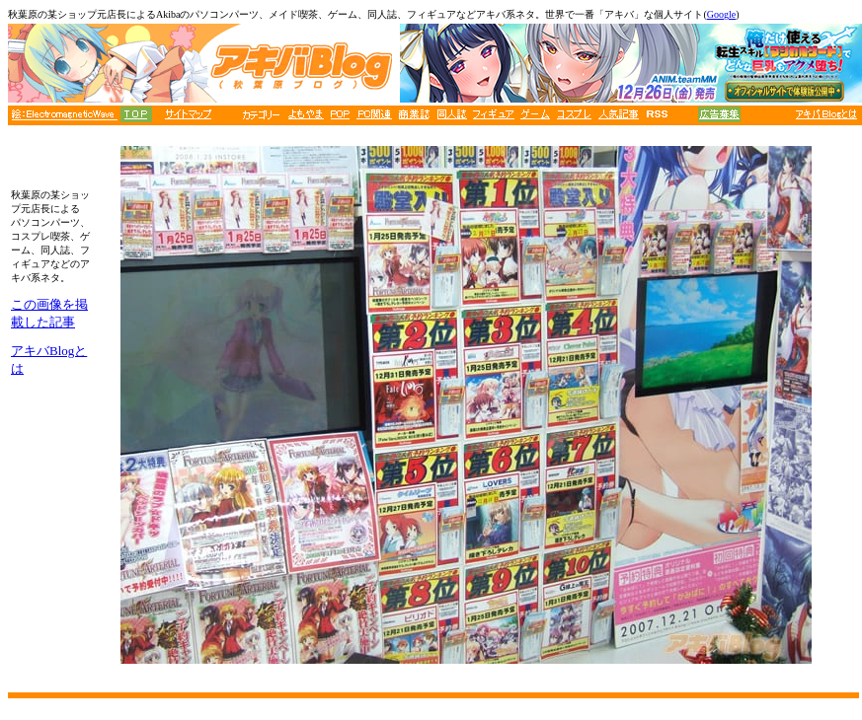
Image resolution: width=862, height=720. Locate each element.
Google (721, 14)
